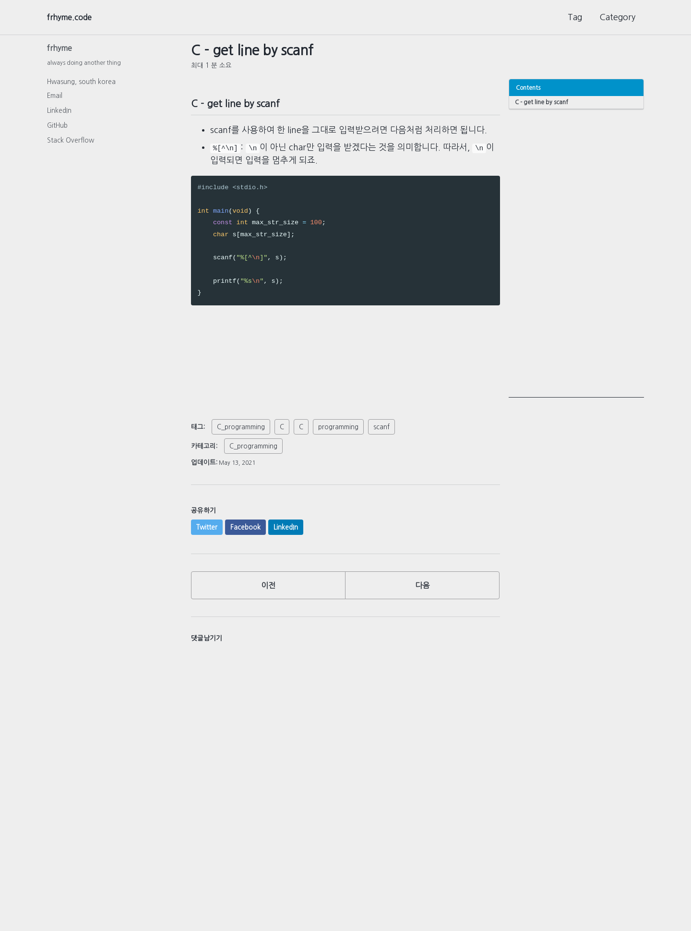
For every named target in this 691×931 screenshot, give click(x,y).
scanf (381, 427)
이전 (268, 588)
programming (338, 427)
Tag (575, 17)
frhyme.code (72, 17)
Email (54, 98)
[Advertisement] (576, 254)
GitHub (57, 128)
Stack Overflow (70, 143)
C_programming (241, 427)
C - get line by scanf (542, 102)
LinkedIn (59, 113)
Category (617, 17)
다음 (422, 588)
